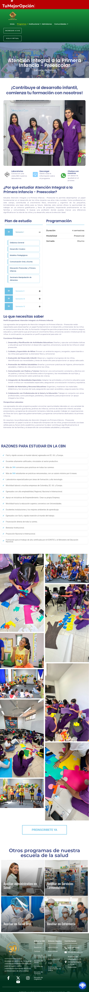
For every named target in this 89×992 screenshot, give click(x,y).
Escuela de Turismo (38, 973)
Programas (22, 24)
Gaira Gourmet (54, 959)
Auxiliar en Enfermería (61, 924)
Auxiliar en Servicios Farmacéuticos (60, 886)
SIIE (49, 955)
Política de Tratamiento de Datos (54, 968)
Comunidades (60, 24)
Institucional (34, 24)
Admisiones (47, 24)
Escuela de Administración (40, 956)
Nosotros (37, 947)
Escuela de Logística (38, 978)
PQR (50, 963)
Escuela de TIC (38, 967)
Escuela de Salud (38, 961)
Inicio (12, 24)
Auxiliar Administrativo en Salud (20, 886)
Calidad (37, 951)
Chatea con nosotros (73, 172)
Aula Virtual (53, 951)
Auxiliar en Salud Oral (17, 924)
